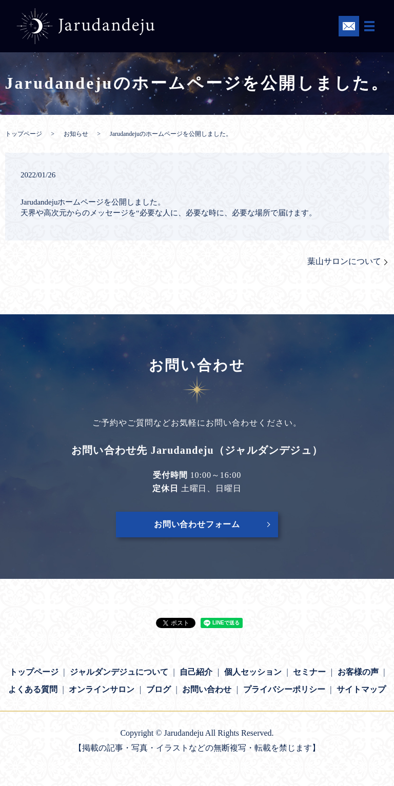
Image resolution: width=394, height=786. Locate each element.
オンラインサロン (101, 689)
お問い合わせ (206, 689)
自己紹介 (196, 672)
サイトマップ (361, 689)
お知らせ (76, 133)
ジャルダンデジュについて (119, 672)
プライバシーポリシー (284, 689)
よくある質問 (32, 689)
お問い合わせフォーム (197, 524)
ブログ (158, 689)
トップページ (23, 133)
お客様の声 (358, 672)
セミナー (309, 672)
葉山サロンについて (344, 261)
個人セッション (253, 672)
